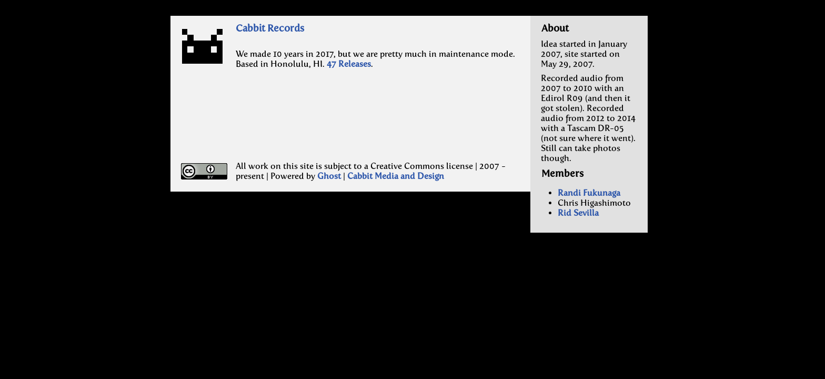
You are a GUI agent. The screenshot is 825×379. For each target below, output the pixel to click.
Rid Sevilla (578, 213)
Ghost (329, 176)
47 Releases (349, 64)
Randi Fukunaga (589, 193)
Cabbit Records (270, 28)
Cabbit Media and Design (395, 176)
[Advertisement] (308, 124)
